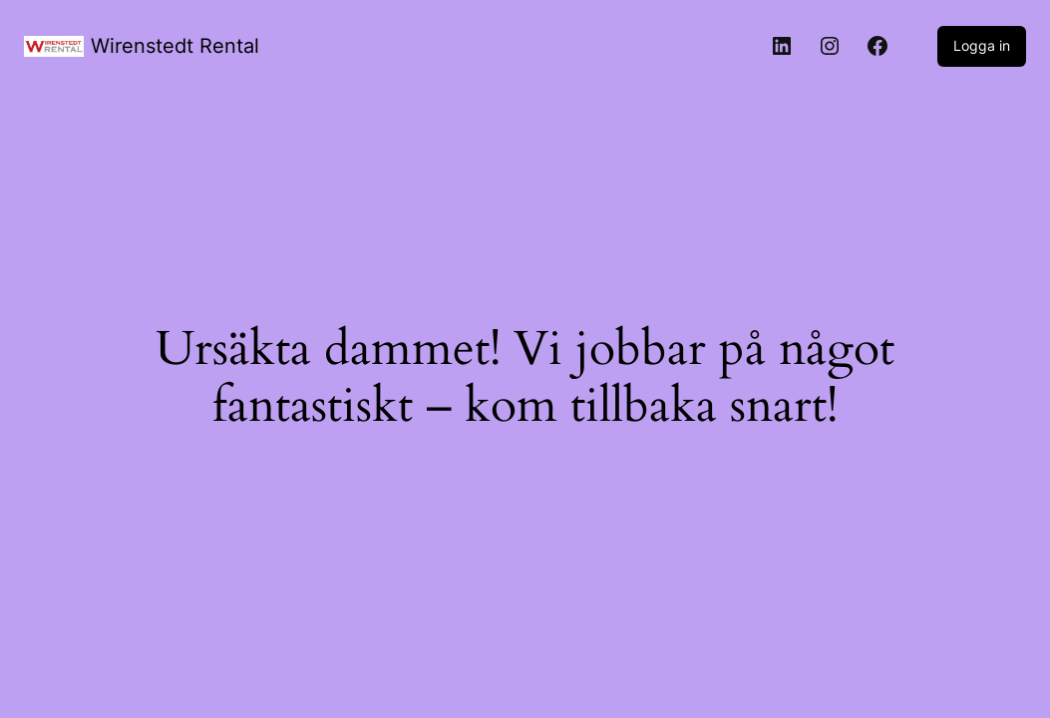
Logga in (981, 45)
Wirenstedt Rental (175, 46)
